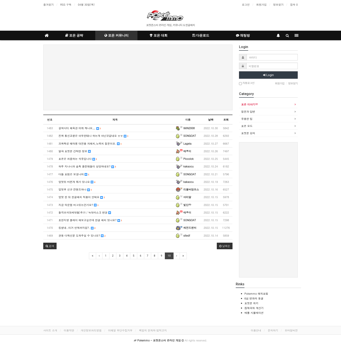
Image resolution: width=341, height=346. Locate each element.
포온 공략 (74, 35)
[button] (50, 246)
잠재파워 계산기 (254, 308)
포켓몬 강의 (248, 133)
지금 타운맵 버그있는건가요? (79, 205)
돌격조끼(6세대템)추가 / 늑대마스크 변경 (85, 212)
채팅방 (243, 35)
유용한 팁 (246, 118)
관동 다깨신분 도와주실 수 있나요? (82, 235)
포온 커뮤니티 (116, 35)
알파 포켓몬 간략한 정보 (75, 151)
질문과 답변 (248, 111)
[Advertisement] (138, 77)
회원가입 (261, 4)
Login (268, 75)
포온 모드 (246, 126)
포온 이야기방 (249, 104)
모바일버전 (291, 330)
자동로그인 (246, 83)
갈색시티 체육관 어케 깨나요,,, (80, 128)
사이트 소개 (50, 330)
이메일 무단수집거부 (120, 330)
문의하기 (273, 330)
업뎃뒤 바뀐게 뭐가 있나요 (77, 182)
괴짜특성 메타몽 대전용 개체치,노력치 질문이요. (90, 143)
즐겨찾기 (48, 4)
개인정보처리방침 (91, 330)
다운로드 (200, 35)
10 (169, 255)
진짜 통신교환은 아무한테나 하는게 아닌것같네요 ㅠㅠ (93, 135)
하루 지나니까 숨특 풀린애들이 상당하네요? (87, 166)
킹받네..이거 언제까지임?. (77, 227)
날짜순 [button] (224, 246)
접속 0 (294, 4)
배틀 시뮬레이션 (254, 312)
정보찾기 (278, 4)
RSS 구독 (65, 4)
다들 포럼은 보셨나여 (74, 174)
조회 (226, 119)
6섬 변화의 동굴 (253, 298)
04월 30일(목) (86, 4)
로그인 (246, 4)
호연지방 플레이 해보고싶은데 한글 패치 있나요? (90, 220)
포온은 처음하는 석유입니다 (78, 158)
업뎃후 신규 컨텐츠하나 (75, 189)
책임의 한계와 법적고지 (153, 330)
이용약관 (69, 330)
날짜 (210, 119)
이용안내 (256, 330)
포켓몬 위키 (251, 303)
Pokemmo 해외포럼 (256, 293)
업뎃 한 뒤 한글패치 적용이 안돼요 (82, 197)
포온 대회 (158, 35)
